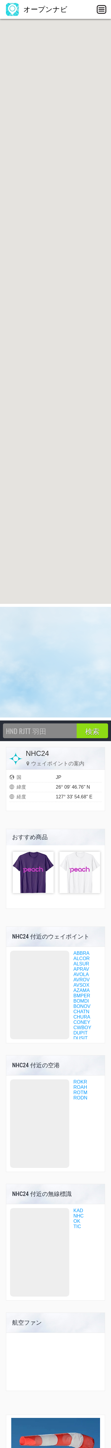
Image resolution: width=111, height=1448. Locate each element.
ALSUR (81, 963)
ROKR (80, 1081)
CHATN (81, 1011)
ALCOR (81, 958)
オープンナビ (36, 9)
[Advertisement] (55, 662)
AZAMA (81, 990)
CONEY (81, 1022)
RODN (80, 1097)
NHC (78, 1215)
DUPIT (80, 1032)
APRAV (81, 969)
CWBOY (82, 1027)
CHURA (81, 1016)
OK (76, 1221)
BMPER (81, 995)
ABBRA (81, 953)
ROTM (80, 1092)
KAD (78, 1210)
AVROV (81, 979)
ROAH (80, 1087)
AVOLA (81, 974)
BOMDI (81, 1001)
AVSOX (81, 985)
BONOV (82, 1006)
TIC (77, 1226)
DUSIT (80, 1038)
